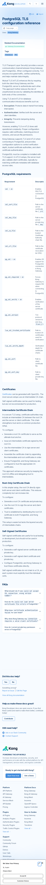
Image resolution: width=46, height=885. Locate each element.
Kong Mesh (28, 797)
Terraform (28, 825)
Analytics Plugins (9, 819)
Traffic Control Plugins (11, 828)
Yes (5, 682)
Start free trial (13, 776)
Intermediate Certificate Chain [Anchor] (17, 410)
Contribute (8, 719)
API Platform (7, 791)
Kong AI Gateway (30, 794)
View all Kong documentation (13, 695)
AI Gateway (7, 797)
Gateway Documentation (14, 46)
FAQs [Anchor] (5, 584)
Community (7, 840)
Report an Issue (8, 691)
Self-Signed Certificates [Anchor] (14, 531)
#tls (16, 55)
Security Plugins (9, 825)
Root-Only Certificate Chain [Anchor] (16, 483)
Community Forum (9, 843)
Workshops (7, 856)
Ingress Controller (31, 807)
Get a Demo (29, 776)
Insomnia (27, 800)
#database (9, 55)
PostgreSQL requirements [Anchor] (16, 174)
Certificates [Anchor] (9, 389)
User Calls (6, 853)
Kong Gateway (13, 32)
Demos (5, 850)
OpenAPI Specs (30, 804)
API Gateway (7, 794)
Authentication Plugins (11, 822)
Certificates (7, 394)
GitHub (5, 846)
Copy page (8, 28)
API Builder (7, 804)
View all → (7, 832)
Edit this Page (22, 691)
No (13, 682)
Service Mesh (8, 800)
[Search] (30, 4)
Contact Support (10, 736)
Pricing (5, 807)
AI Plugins (6, 815)
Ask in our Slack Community (14, 733)
